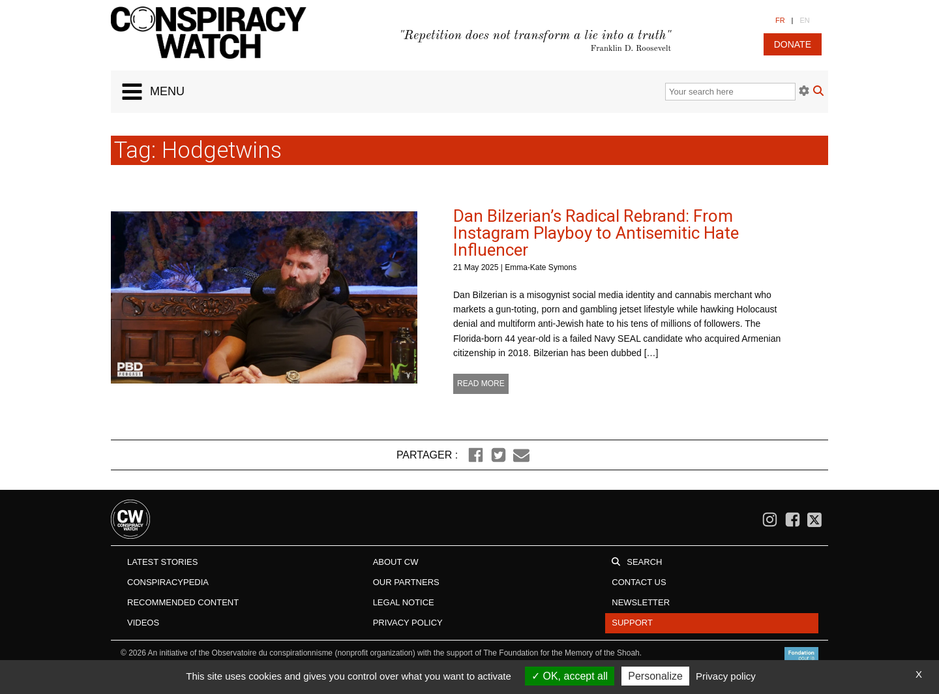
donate (792, 44)
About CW (396, 562)
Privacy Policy (408, 622)
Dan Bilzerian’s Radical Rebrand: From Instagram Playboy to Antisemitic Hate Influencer (596, 233)
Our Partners (406, 582)
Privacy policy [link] (726, 676)
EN (804, 20)
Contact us (639, 582)
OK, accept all (569, 676)
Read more (481, 383)
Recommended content (183, 602)
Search (644, 562)
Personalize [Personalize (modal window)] (655, 676)
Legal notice (403, 602)
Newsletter (641, 602)
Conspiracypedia (168, 582)
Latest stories (162, 562)
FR (780, 20)
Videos (143, 622)
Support (632, 622)
